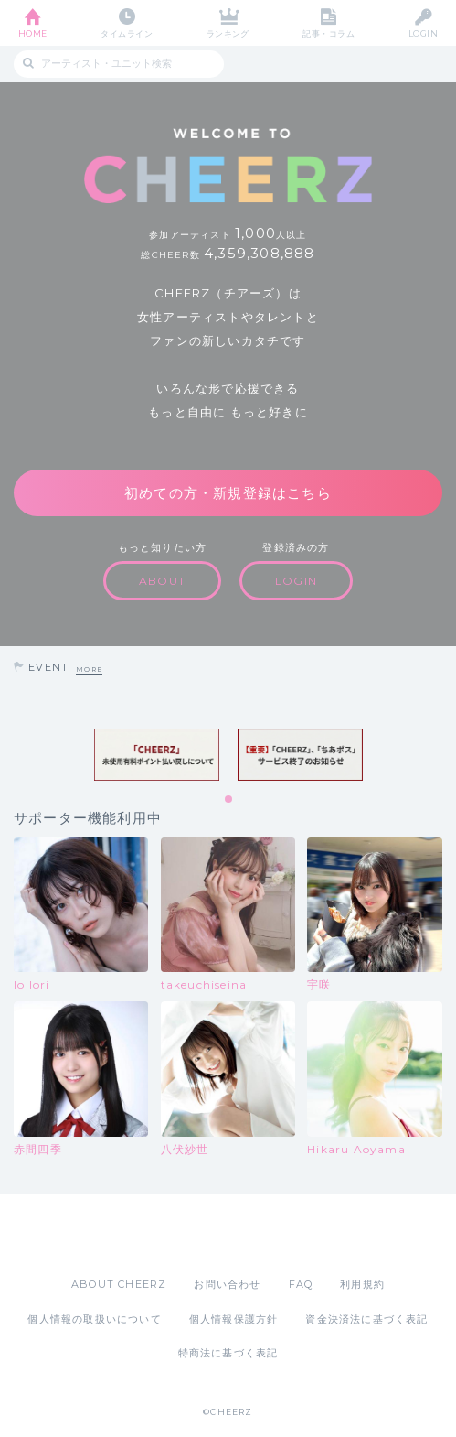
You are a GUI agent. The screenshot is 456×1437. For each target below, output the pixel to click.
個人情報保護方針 (234, 1319)
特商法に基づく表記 (228, 1352)
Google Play (275, 1234)
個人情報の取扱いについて (94, 1319)
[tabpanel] (156, 755)
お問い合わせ (227, 1284)
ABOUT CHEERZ (118, 1284)
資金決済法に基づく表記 (366, 1319)
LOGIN (423, 33)
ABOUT (162, 581)
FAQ (301, 1284)
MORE (89, 669)
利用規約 (362, 1284)
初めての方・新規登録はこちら (228, 493)
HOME (33, 33)
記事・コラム (328, 33)
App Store (178, 1234)
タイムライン (127, 33)
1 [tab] (229, 800)
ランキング (228, 33)
